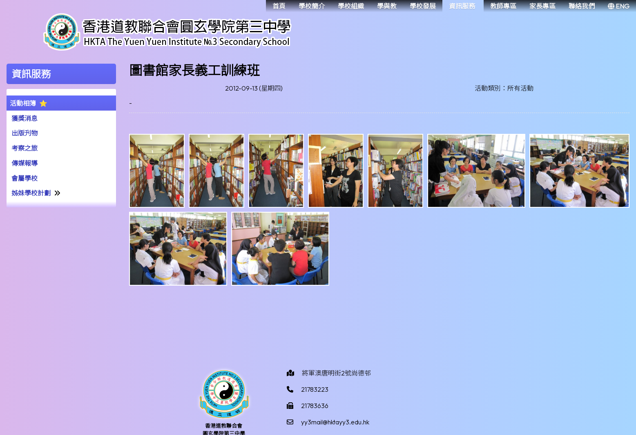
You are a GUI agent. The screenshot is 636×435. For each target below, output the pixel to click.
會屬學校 (24, 178)
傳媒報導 (24, 163)
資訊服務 (462, 6)
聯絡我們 (582, 6)
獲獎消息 (24, 118)
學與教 (387, 6)
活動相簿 (23, 103)
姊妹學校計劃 (31, 193)
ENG (618, 6)
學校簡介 (312, 6)
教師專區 (503, 6)
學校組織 (351, 6)
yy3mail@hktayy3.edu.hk (335, 422)
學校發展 (423, 6)
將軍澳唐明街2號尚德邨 (336, 373)
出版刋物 (24, 133)
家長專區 (542, 6)
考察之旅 (24, 148)
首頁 (279, 6)
